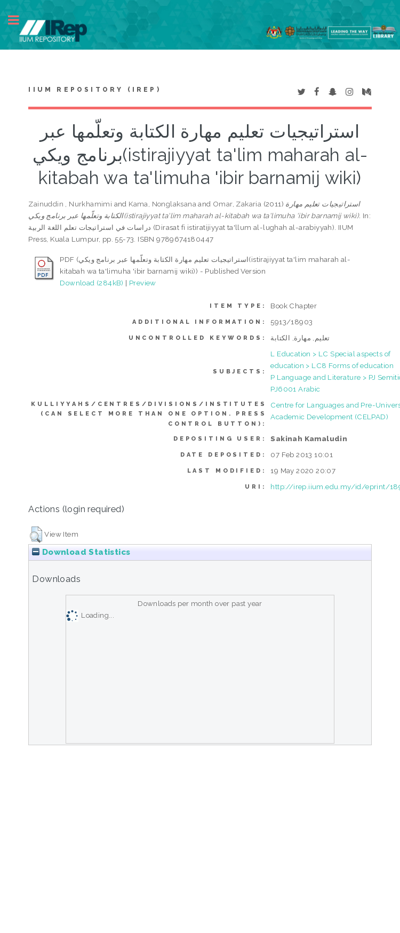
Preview (142, 282)
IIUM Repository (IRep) (94, 89)
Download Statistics (81, 552)
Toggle (19, 20)
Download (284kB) (91, 282)
